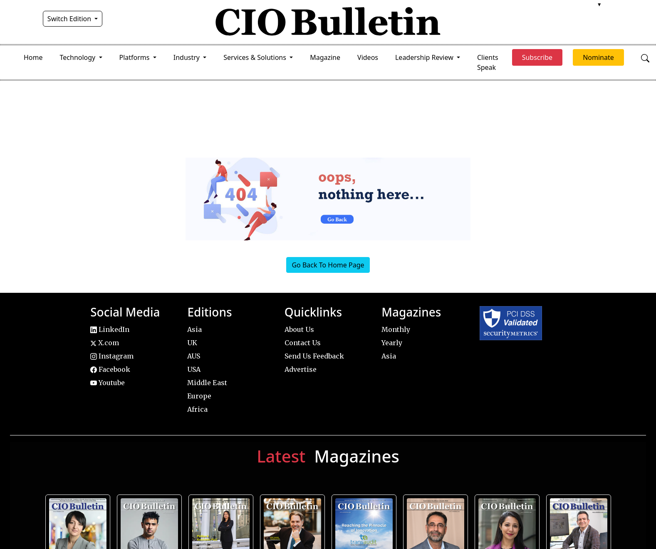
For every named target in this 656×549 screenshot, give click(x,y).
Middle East (207, 382)
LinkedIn (109, 329)
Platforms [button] (135, 57)
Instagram (112, 356)
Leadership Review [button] (425, 57)
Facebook (110, 369)
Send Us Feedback (314, 356)
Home (33, 57)
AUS (193, 356)
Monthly (395, 329)
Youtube (107, 382)
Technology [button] (78, 57)
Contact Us (303, 343)
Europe (199, 396)
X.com (104, 343)
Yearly (391, 343)
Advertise (301, 369)
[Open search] (645, 57)
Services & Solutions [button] (255, 57)
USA (194, 369)
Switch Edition (70, 18)
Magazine (325, 57)
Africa (197, 409)
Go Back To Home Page (328, 265)
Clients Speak (487, 62)
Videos (367, 57)
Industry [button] (187, 57)
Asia (194, 329)
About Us (299, 329)
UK (192, 343)
